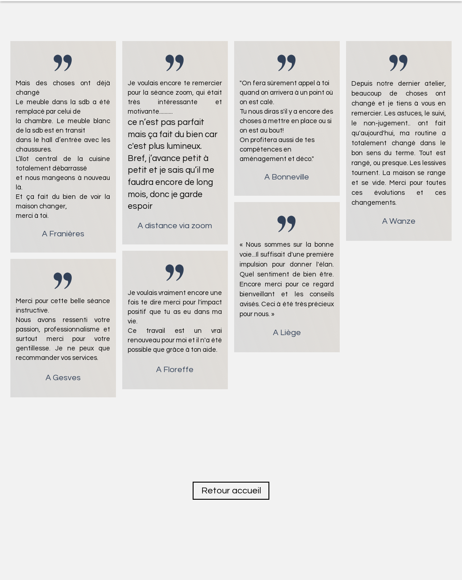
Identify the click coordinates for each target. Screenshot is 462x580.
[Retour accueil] (231, 491)
